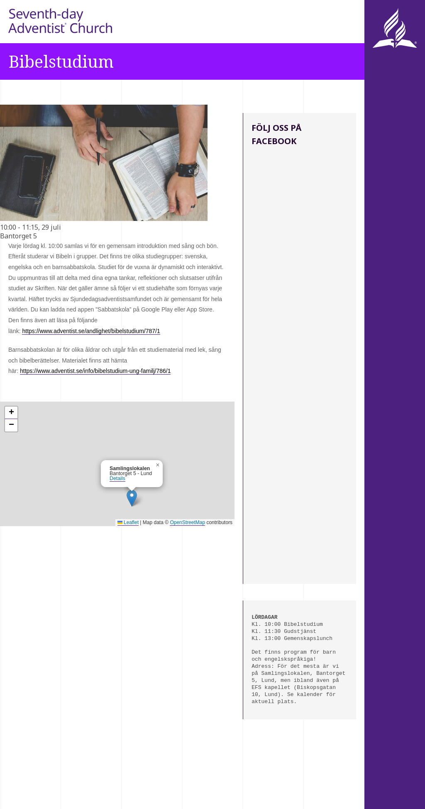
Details (117, 478)
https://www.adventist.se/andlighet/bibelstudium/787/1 (91, 331)
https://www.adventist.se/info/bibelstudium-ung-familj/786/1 (95, 371)
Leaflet (128, 522)
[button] (132, 498)
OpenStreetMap (187, 522)
